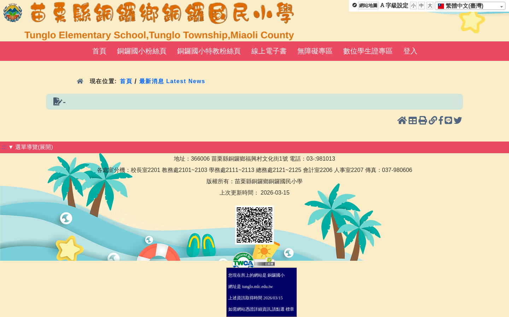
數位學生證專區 (368, 51)
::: (4, 147)
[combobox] (470, 6)
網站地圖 (368, 5)
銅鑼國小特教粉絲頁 (209, 51)
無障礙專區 (315, 51)
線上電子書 (269, 51)
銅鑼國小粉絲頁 (141, 51)
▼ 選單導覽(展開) (30, 147)
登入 (410, 51)
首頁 (99, 51)
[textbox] (463, 6)
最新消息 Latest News (172, 81)
